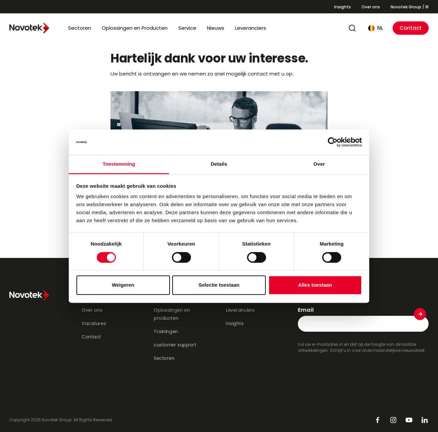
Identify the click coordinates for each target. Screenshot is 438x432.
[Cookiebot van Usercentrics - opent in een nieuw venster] (332, 142)
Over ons (371, 7)
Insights (342, 7)
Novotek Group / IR (410, 7)
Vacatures (93, 323)
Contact (411, 27)
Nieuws (215, 27)
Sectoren (79, 27)
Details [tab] (219, 164)
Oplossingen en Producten (135, 27)
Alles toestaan (315, 285)
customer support (175, 344)
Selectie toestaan (219, 285)
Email (306, 310)
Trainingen (166, 331)
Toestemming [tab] (118, 164)
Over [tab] (319, 164)
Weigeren (123, 285)
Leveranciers (250, 27)
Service (187, 27)
